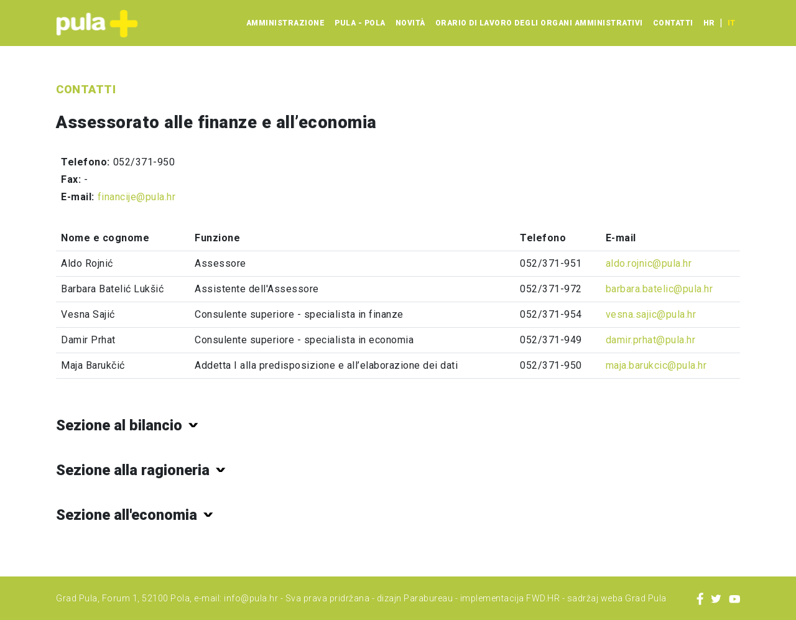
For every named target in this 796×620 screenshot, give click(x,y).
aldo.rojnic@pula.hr (649, 263)
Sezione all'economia (126, 515)
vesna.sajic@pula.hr (651, 314)
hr (709, 23)
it (731, 23)
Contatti (673, 23)
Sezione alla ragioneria (133, 470)
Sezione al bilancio (119, 425)
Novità (410, 23)
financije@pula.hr (137, 197)
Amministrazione (285, 23)
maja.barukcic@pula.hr (656, 365)
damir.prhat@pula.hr (651, 340)
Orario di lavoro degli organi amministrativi (539, 23)
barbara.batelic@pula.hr (659, 289)
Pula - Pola (360, 23)
